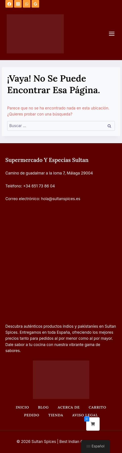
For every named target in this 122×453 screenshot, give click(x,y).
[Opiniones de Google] (35, 4)
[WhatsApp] (26, 4)
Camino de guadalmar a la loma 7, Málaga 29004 (49, 173)
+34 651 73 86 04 (39, 186)
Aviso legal (85, 415)
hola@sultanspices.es (60, 199)
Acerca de (69, 407)
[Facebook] (9, 4)
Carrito (97, 407)
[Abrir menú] (114, 33)
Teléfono (13, 186)
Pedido (31, 415)
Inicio (22, 407)
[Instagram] (18, 4)
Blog (43, 407)
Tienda (55, 415)
